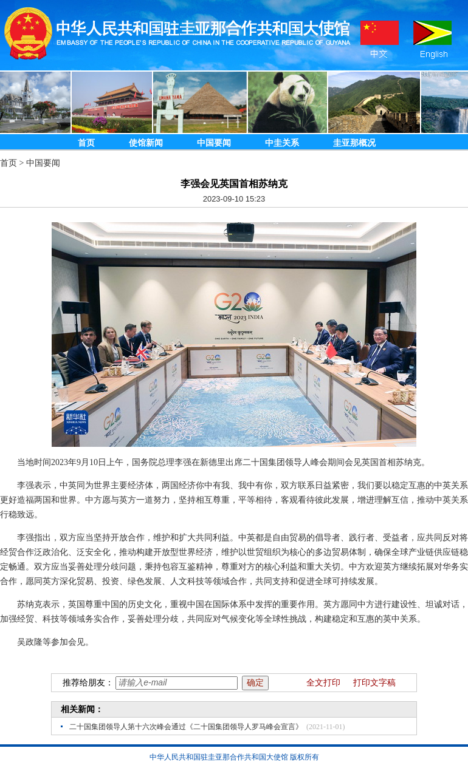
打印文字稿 (374, 682)
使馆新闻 (146, 143)
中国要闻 (214, 143)
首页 (86, 143)
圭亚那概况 (354, 143)
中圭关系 (282, 143)
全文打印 (323, 682)
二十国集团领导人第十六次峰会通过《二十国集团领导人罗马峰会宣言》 (186, 726)
